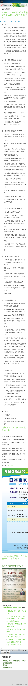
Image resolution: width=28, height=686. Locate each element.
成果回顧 (5, 665)
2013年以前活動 (7, 667)
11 (25, 650)
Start (2, 650)
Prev (6, 650)
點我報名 (11, 465)
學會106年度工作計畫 (14, 645)
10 (23, 650)
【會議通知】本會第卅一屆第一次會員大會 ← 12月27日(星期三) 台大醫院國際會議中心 (15, 619)
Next (5, 652)
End (8, 652)
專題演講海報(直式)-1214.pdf (13, 607)
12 (1, 652)
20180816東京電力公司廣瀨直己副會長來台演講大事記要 (15, 15)
